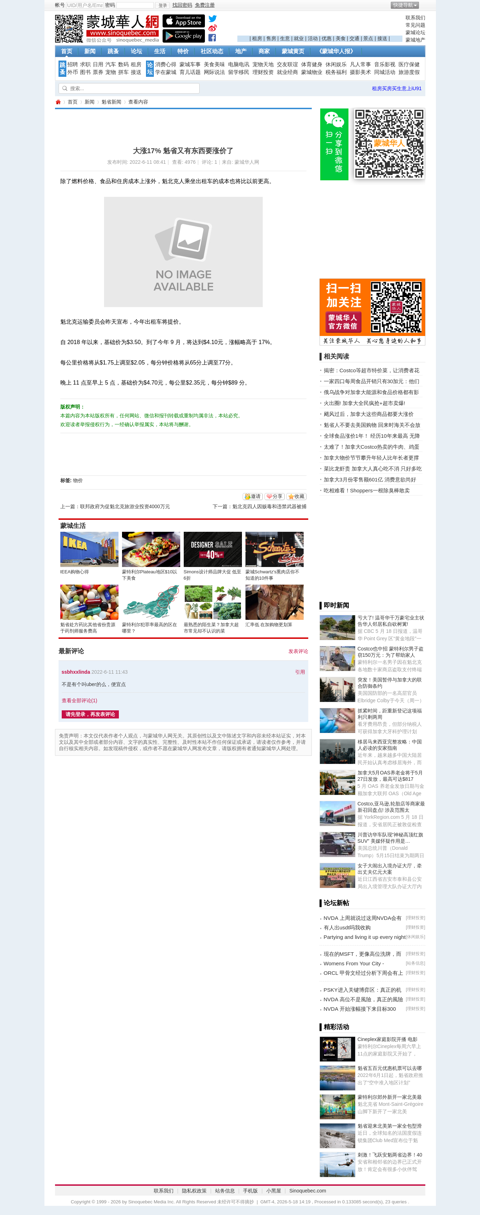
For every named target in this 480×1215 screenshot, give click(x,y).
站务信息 (415, 963)
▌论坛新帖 (335, 902)
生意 (285, 38)
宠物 (110, 72)
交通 (354, 38)
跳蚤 (113, 51)
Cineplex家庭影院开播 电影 (388, 1039)
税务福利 (336, 72)
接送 (382, 38)
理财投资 (263, 72)
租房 (257, 38)
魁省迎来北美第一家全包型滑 (390, 1126)
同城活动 (384, 72)
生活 (159, 51)
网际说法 (214, 72)
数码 (123, 64)
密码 (110, 5)
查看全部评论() (79, 700)
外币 (72, 72)
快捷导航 (403, 5)
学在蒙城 (165, 72)
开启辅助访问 (423, 5)
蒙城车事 (190, 64)
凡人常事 (360, 64)
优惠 (327, 38)
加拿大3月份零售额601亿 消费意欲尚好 (370, 479)
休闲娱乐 (336, 64)
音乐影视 (384, 64)
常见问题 (415, 25)
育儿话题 (190, 72)
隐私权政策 (194, 1191)
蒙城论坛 (415, 32)
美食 (341, 38)
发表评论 (298, 651)
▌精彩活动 (335, 1026)
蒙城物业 (311, 72)
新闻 (90, 51)
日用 (98, 64)
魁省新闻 (111, 102)
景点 (368, 38)
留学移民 (238, 72)
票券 (98, 72)
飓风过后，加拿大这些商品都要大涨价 (369, 414)
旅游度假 (409, 72)
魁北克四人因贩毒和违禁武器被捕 (269, 506)
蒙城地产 (415, 40)
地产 (241, 51)
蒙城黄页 (293, 51)
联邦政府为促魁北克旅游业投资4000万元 (125, 506)
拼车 (123, 72)
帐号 (60, 5)
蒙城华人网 (58, 102)
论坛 (136, 51)
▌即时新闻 (335, 605)
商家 (264, 51)
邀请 (256, 496)
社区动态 (212, 51)
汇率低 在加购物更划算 (269, 624)
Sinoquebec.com (307, 1191)
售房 (271, 38)
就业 (299, 38)
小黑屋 (273, 1191)
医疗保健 (409, 64)
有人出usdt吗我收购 (347, 927)
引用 (300, 672)
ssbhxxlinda (76, 672)
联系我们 (415, 17)
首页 (66, 51)
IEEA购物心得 (74, 571)
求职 (85, 64)
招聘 (72, 64)
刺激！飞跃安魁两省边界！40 (390, 1155)
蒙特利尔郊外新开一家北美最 (390, 1097)
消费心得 (165, 64)
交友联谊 (287, 64)
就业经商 (287, 72)
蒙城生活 (73, 525)
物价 (78, 480)
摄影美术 (360, 72)
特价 (183, 51)
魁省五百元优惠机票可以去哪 (390, 1068)
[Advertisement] (319, 25)
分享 (277, 496)
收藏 (299, 496)
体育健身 (311, 64)
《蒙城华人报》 (336, 51)
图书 (85, 72)
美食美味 (214, 64)
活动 (313, 38)
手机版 (250, 1191)
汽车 (110, 64)
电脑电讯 (238, 64)
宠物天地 (263, 64)
